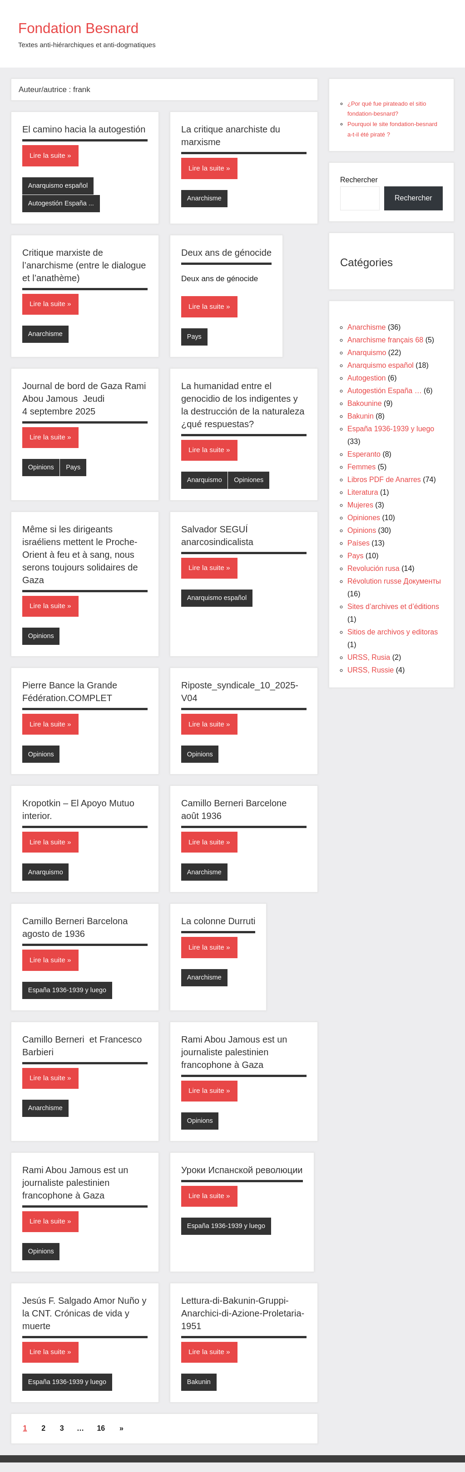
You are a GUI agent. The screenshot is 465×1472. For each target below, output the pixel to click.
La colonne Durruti (218, 927)
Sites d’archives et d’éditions (393, 606)
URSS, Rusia (368, 657)
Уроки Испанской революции (242, 1178)
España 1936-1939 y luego (68, 996)
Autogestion (366, 378)
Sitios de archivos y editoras (392, 632)
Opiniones (250, 483)
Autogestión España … (384, 391)
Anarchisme (205, 199)
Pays (194, 338)
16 (101, 1438)
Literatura (362, 492)
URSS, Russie (370, 670)
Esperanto (364, 454)
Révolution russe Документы (394, 581)
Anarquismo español (59, 186)
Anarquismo (205, 483)
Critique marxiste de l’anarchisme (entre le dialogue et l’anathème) (84, 266)
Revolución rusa (373, 568)
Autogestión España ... (62, 204)
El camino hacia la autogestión (83, 129)
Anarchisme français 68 (385, 340)
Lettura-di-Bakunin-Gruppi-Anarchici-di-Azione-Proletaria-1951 (242, 1322)
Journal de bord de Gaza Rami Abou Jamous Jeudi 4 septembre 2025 (84, 401)
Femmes (361, 467)
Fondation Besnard (87, 27)
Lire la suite (48, 156)
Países (358, 543)
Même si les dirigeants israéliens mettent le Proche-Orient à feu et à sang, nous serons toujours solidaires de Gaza (80, 557)
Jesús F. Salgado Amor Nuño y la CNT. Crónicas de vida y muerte (84, 1322)
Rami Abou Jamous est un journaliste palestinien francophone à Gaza (234, 1059)
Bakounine (364, 403)
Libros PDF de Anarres (384, 479)
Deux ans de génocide (226, 254)
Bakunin (199, 1391)
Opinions (41, 470)
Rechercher (359, 180)
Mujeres (360, 505)
